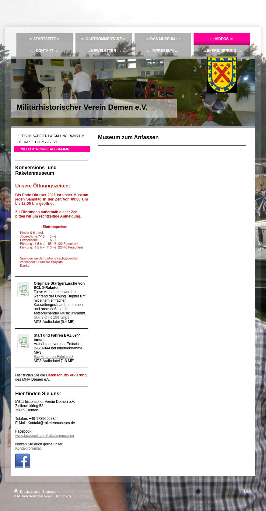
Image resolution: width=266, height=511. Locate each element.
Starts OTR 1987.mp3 (51, 317)
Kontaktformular (28, 448)
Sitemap (48, 491)
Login (248, 490)
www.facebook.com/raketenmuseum (44, 436)
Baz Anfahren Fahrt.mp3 (53, 357)
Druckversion (27, 491)
